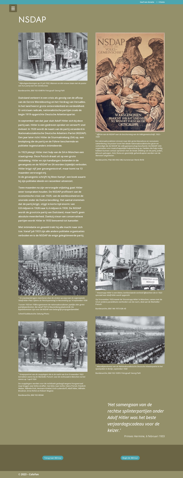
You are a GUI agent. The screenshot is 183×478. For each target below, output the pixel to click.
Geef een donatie (147, 2)
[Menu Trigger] (13, 8)
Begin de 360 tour (130, 458)
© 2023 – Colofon (28, 474)
